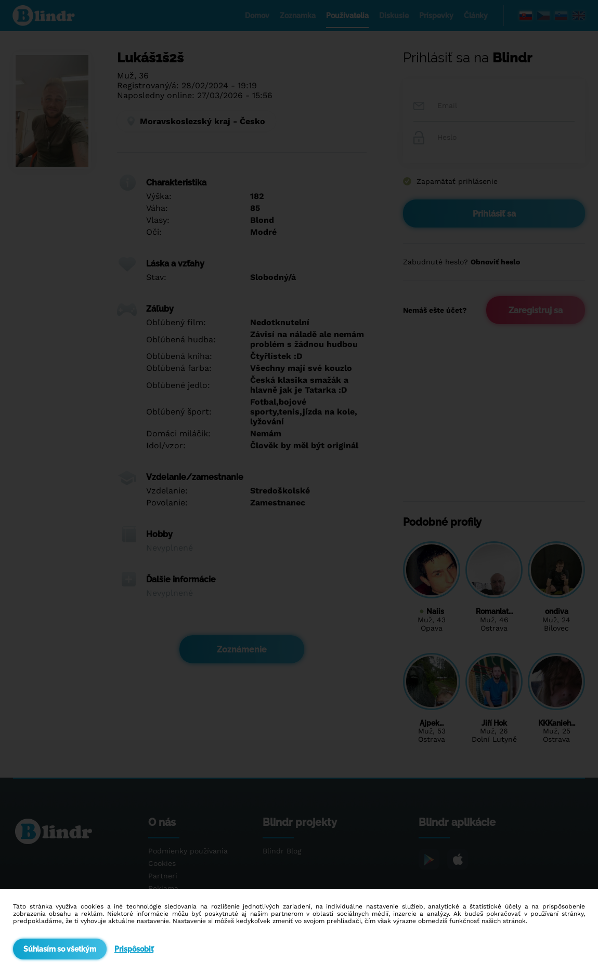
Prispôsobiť (133, 949)
